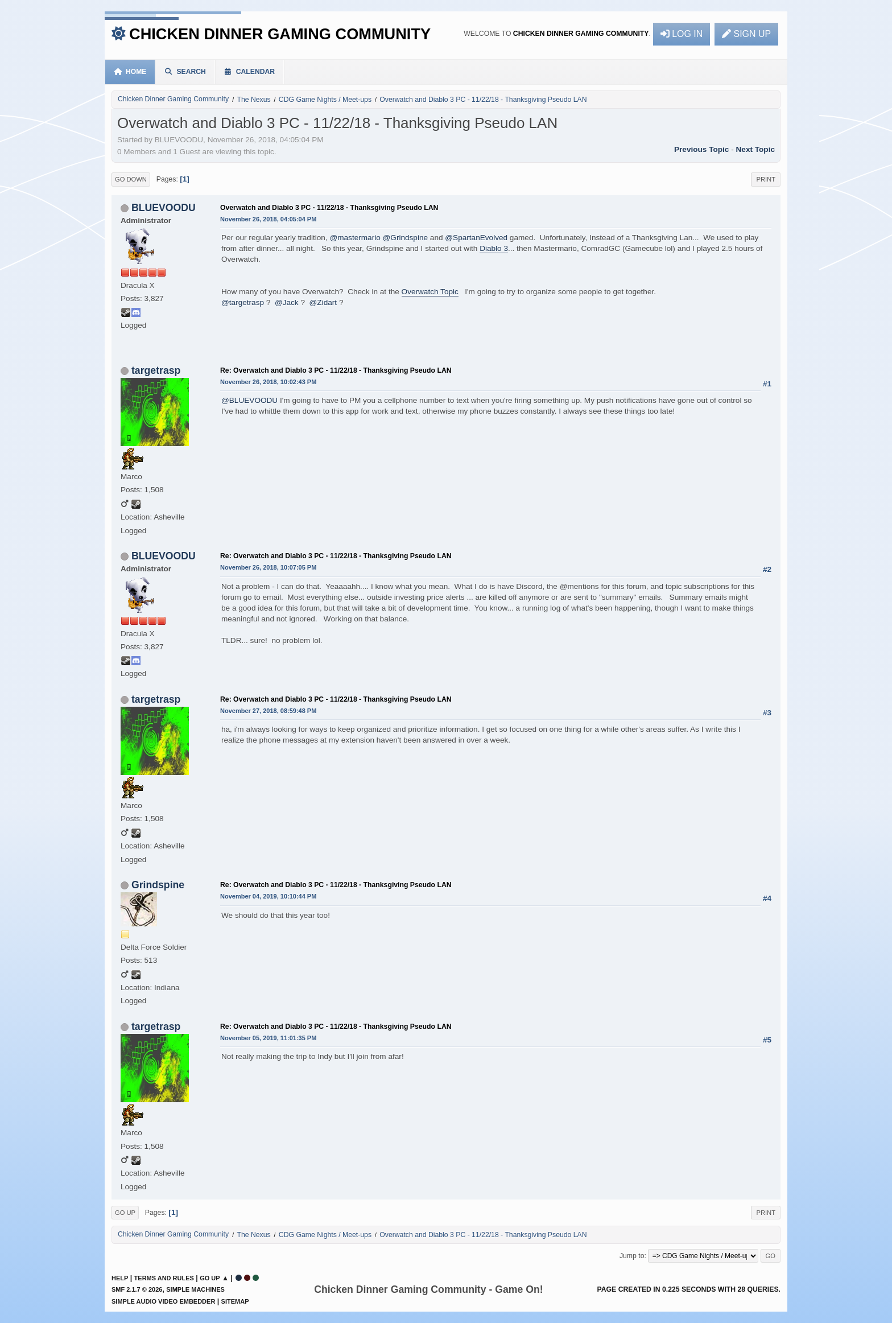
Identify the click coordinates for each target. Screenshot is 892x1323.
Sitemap (235, 1301)
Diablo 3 (494, 248)
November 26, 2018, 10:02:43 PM (268, 381)
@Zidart (323, 302)
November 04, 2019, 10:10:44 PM (268, 896)
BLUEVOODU (163, 207)
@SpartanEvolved (476, 237)
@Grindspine (405, 237)
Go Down (131, 179)
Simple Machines (195, 1289)
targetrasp (155, 370)
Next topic (755, 149)
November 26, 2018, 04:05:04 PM (268, 219)
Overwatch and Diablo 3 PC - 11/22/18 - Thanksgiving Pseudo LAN (329, 208)
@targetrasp (242, 302)
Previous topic (701, 149)
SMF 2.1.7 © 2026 (137, 1289)
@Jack (287, 302)
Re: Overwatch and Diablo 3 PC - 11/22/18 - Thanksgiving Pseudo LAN (336, 370)
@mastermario (354, 237)
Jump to (632, 1256)
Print (765, 179)
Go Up (125, 1212)
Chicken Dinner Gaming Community (280, 34)
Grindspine (157, 885)
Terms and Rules (164, 1278)
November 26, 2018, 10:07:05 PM (268, 567)
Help (120, 1278)
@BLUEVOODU (249, 400)
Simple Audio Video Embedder (163, 1301)
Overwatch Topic (430, 291)
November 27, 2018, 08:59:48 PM (268, 710)
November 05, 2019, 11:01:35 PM (268, 1038)
